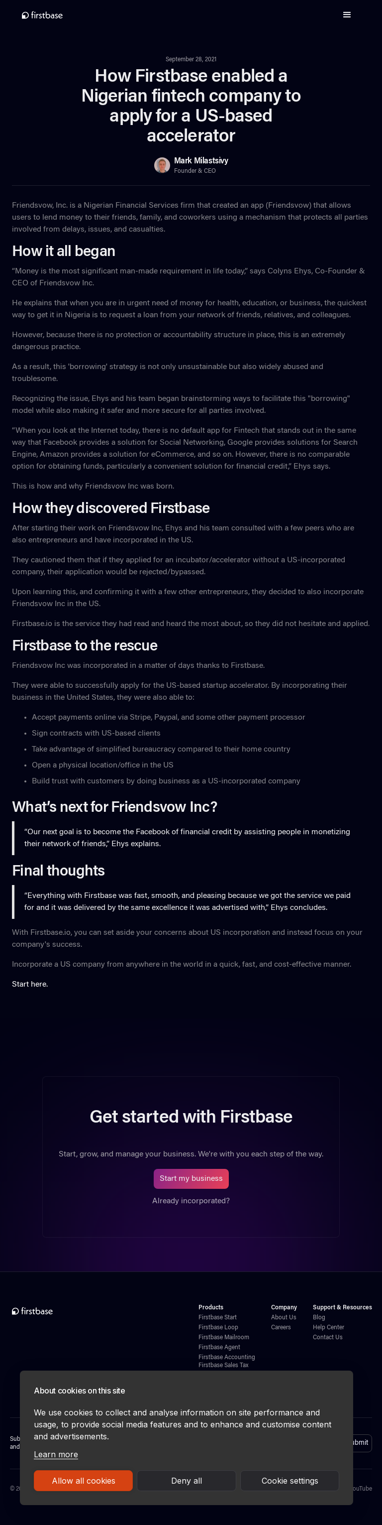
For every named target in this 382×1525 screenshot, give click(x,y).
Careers (281, 1328)
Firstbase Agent (219, 1348)
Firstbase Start (217, 1318)
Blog (319, 1318)
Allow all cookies (83, 1481)
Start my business (191, 1179)
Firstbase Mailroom (223, 1338)
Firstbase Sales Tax (223, 1366)
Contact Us (328, 1338)
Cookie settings (290, 1481)
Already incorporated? (191, 1201)
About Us (283, 1318)
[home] (42, 15)
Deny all (186, 1481)
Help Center (328, 1328)
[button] (347, 15)
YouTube (361, 1489)
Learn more (56, 1454)
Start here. (30, 985)
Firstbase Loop (218, 1328)
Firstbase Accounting (226, 1358)
